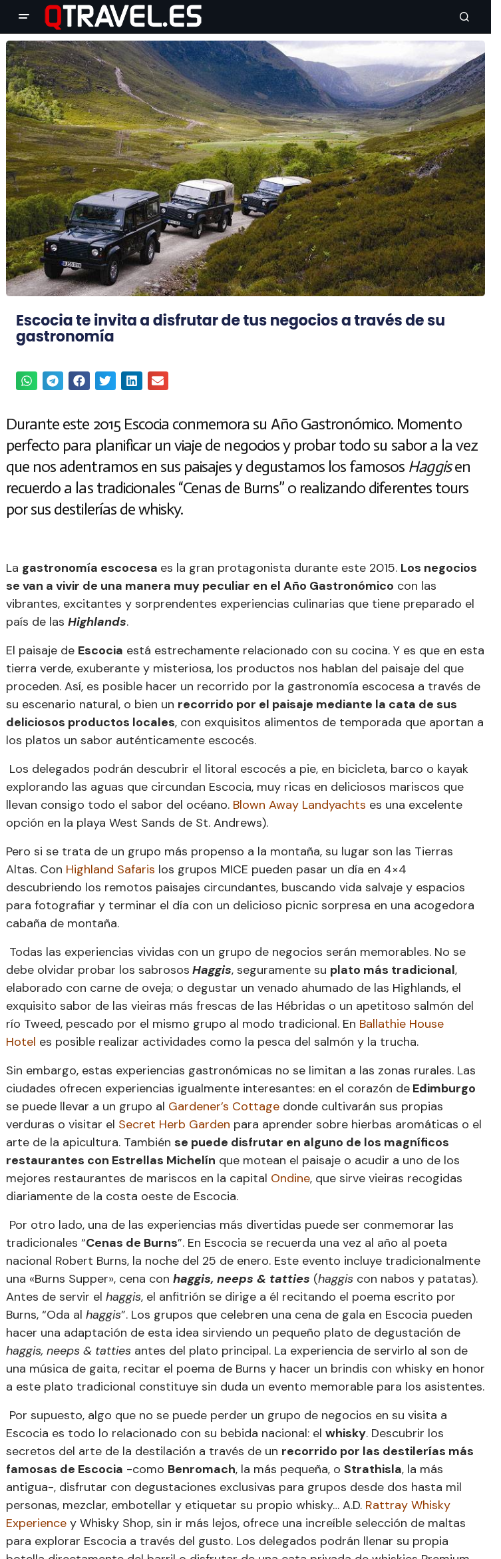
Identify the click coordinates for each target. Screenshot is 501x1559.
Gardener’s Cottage (223, 1106)
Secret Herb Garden (174, 1124)
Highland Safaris (110, 869)
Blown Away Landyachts (299, 805)
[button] (24, 17)
